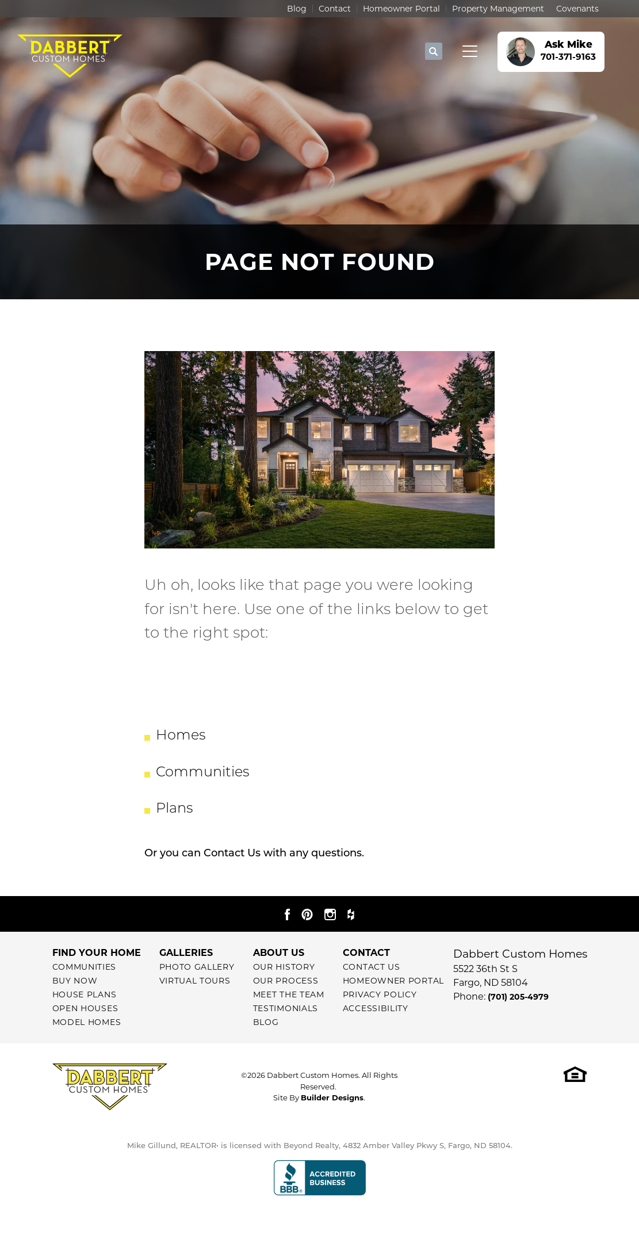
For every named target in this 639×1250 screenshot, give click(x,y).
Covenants (577, 8)
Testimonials (285, 1008)
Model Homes (86, 1022)
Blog (297, 8)
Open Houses (85, 1008)
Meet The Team (288, 994)
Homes (180, 736)
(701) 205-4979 (518, 997)
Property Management (498, 8)
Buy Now (75, 980)
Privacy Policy (380, 994)
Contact (335, 8)
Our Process (286, 980)
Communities (202, 773)
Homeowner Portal (401, 8)
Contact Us (232, 853)
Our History (284, 967)
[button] (433, 52)
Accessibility (375, 1008)
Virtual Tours (195, 980)
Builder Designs (332, 1097)
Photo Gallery (197, 967)
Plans (174, 809)
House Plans (84, 994)
